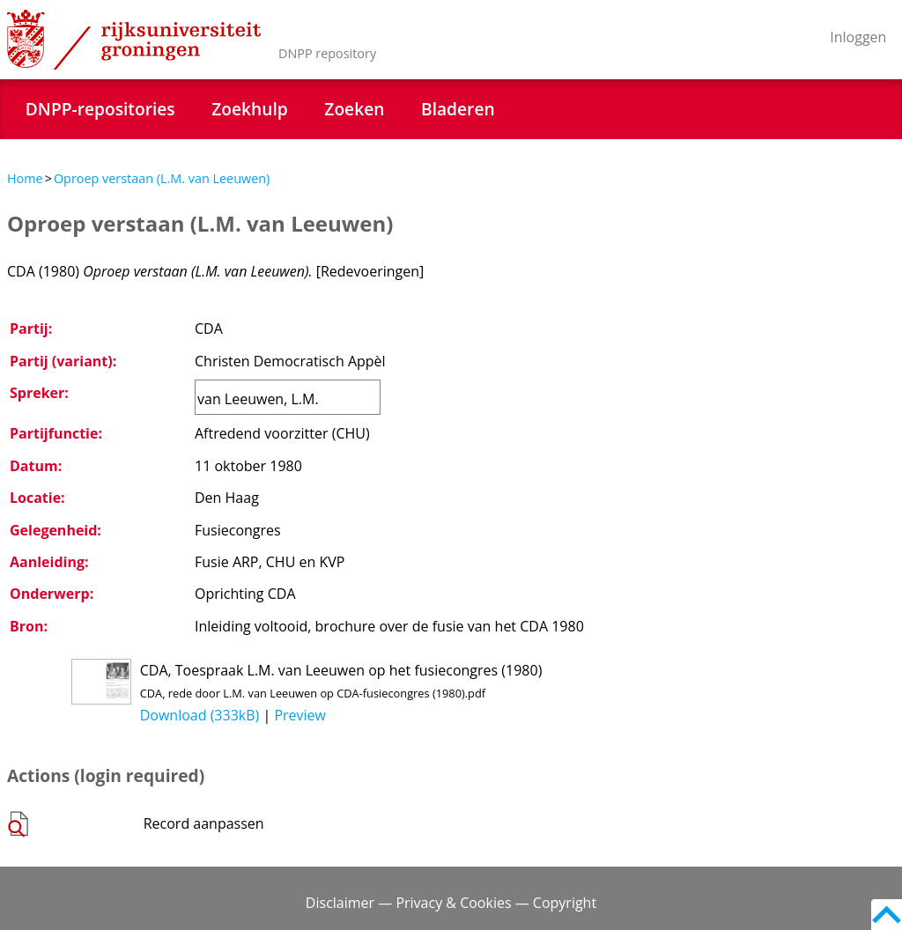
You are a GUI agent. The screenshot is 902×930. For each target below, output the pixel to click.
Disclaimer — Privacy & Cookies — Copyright (451, 902)
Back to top (886, 914)
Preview (300, 715)
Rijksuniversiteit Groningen (134, 39)
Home (25, 178)
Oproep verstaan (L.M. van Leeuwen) (162, 178)
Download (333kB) (200, 715)
